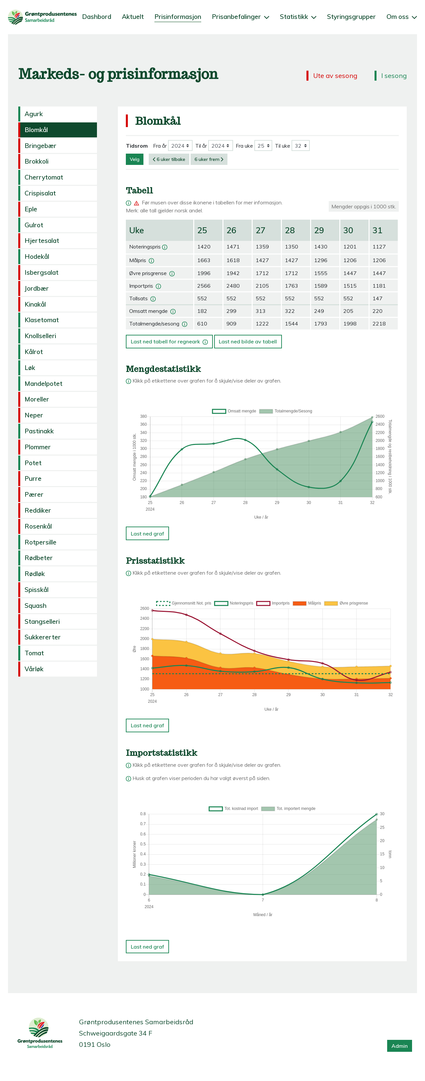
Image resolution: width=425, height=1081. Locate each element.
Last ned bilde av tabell (248, 341)
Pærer (34, 494)
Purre (33, 478)
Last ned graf (147, 533)
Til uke (282, 145)
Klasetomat (42, 320)
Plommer (38, 447)
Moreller (37, 399)
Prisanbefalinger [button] (240, 17)
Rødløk (35, 574)
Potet (33, 463)
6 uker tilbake (169, 159)
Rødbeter (39, 558)
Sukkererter (43, 637)
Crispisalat (40, 193)
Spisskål (36, 590)
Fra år (160, 145)
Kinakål (35, 304)
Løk (30, 368)
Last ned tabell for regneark (170, 340)
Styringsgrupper (351, 17)
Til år (201, 145)
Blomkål (36, 130)
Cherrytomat (44, 177)
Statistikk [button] (298, 17)
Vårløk (34, 669)
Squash (35, 606)
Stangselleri (42, 621)
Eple (31, 209)
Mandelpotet (43, 384)
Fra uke (244, 145)
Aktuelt (133, 17)
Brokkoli (36, 161)
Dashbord (96, 17)
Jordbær (37, 288)
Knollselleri (40, 336)
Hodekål (37, 256)
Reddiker (38, 510)
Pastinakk (39, 431)
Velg (134, 159)
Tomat (34, 653)
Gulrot (34, 225)
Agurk (34, 114)
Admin (399, 1046)
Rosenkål (38, 526)
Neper (34, 415)
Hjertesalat (42, 241)
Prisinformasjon (177, 17)
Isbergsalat (41, 272)
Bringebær (40, 146)
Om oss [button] (401, 17)
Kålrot (34, 352)
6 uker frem (209, 159)
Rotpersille (40, 542)
